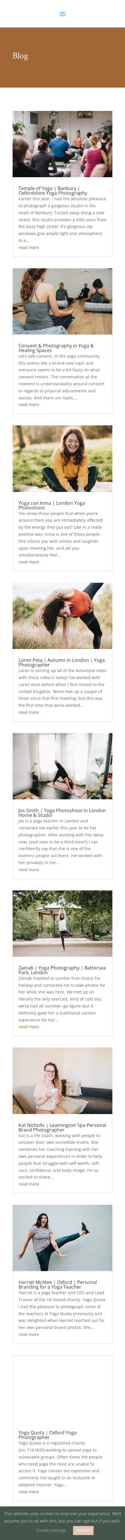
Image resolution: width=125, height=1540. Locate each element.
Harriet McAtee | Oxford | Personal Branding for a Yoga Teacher (57, 1284)
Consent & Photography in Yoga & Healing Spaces (56, 348)
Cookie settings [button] (51, 1530)
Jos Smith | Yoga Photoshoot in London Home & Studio (62, 812)
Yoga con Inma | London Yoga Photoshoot (51, 505)
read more (28, 247)
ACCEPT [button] (83, 1530)
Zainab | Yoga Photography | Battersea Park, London (62, 970)
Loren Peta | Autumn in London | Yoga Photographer (61, 662)
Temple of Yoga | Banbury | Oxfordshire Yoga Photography (52, 190)
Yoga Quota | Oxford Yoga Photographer (47, 1434)
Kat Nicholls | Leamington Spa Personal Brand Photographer (62, 1127)
